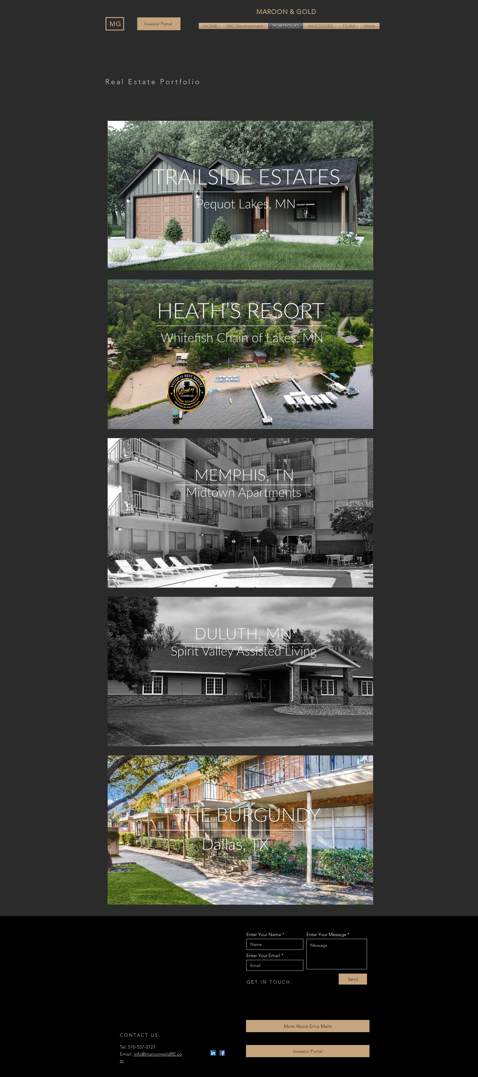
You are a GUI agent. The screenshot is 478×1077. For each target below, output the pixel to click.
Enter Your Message (326, 934)
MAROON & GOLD (286, 12)
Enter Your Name (263, 934)
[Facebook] (222, 1053)
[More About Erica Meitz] (307, 1026)
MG (115, 24)
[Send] (353, 979)
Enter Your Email (263, 955)
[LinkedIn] (213, 1053)
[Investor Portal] (158, 23)
